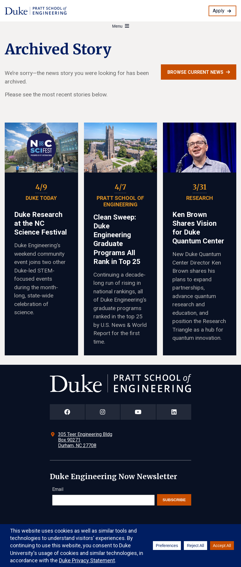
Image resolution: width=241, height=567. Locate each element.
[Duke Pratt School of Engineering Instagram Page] (102, 412)
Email (57, 489)
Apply (219, 11)
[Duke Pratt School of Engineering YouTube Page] (138, 412)
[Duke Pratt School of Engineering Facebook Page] (67, 412)
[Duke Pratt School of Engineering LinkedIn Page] (173, 412)
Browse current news (195, 72)
